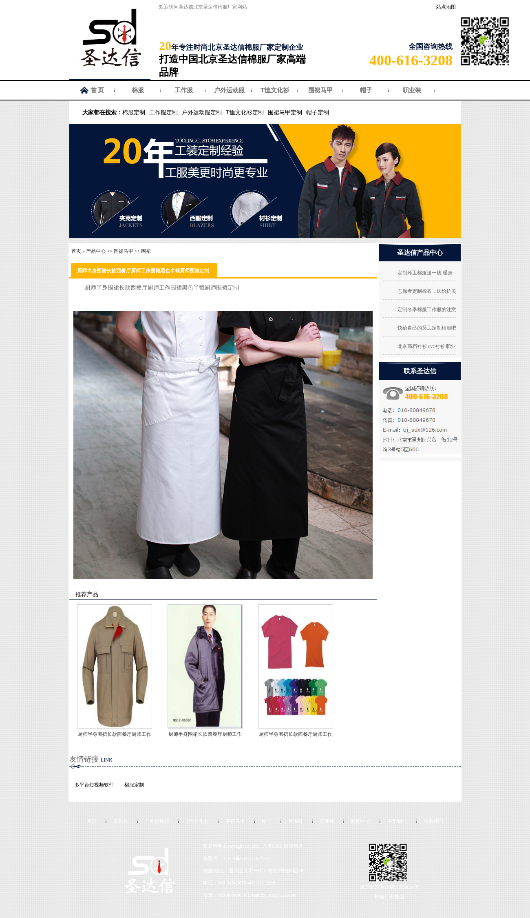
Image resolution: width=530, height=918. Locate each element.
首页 (76, 251)
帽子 (366, 90)
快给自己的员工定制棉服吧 (427, 328)
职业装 (412, 90)
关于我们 (397, 821)
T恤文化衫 (275, 90)
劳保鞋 (295, 821)
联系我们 (433, 821)
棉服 (138, 90)
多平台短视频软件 (94, 785)
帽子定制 (317, 112)
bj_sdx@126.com (279, 895)
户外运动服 (229, 90)
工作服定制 (163, 112)
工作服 (183, 90)
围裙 (146, 251)
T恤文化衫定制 (245, 112)
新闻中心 (361, 821)
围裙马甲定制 (285, 112)
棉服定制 (133, 112)
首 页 (97, 90)
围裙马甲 (320, 90)
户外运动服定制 (202, 112)
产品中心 (96, 251)
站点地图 (446, 7)
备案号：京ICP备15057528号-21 (237, 858)
